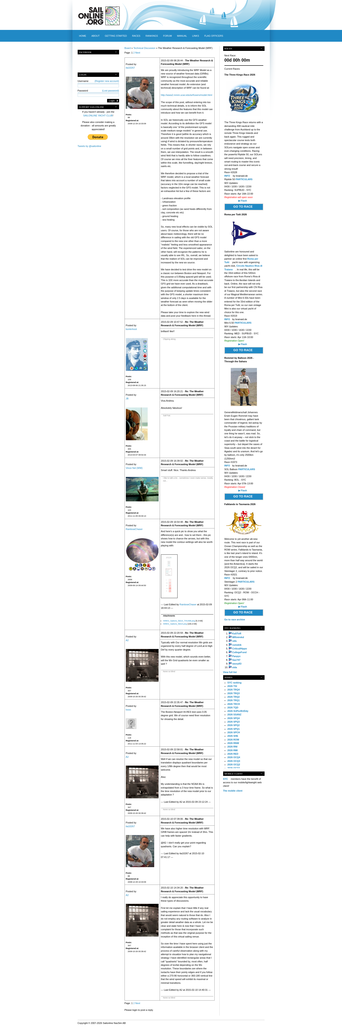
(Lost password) (110, 90)
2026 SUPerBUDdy (237, 711)
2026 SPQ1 (233, 729)
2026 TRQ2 (233, 696)
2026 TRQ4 (233, 689)
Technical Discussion (144, 48)
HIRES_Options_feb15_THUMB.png (179, 621)
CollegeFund (239, 652)
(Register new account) (107, 81)
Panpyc (236, 656)
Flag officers (213, 36)
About (95, 36)
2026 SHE (232, 736)
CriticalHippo (239, 648)
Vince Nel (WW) (134, 468)
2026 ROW (233, 739)
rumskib (236, 645)
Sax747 (236, 660)
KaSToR (236, 633)
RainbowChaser (134, 529)
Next (137, 52)
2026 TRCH (233, 704)
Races (136, 36)
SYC (225, 779)
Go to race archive (234, 619)
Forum (167, 36)
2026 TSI (232, 686)
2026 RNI (232, 746)
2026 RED (232, 753)
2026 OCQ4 (233, 757)
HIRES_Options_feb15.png (175, 624)
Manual (182, 36)
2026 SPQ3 (233, 721)
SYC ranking (234, 682)
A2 (127, 640)
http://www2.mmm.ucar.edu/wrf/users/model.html (186, 95)
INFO (227, 175)
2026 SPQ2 (233, 725)
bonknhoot (131, 329)
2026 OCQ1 (233, 768)
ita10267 (130, 67)
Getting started (116, 36)
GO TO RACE (243, 206)
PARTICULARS (244, 179)
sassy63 (236, 663)
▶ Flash (242, 200)
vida (234, 667)
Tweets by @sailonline (89, 146)
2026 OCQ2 (233, 764)
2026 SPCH (233, 732)
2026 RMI (232, 750)
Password (98, 90)
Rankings (151, 36)
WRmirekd (238, 637)
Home (82, 36)
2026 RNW (233, 743)
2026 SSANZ (234, 714)
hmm (128, 709)
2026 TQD (232, 707)
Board (128, 48)
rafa (234, 641)
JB (127, 398)
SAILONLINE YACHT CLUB (98, 115)
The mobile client (233, 790)
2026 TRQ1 (233, 700)
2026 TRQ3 (233, 693)
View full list (230, 672)
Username (98, 81)
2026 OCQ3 (233, 761)
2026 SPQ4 (233, 718)
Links (195, 36)
